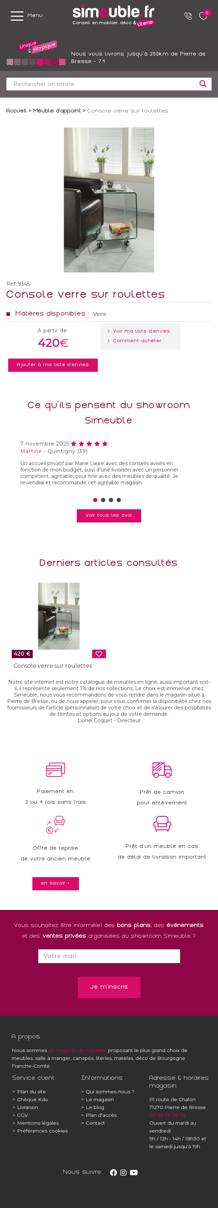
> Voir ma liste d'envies (140, 331)
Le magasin (97, 1099)
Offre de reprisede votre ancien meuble (56, 854)
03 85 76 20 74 (167, 1115)
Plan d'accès (99, 1115)
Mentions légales (35, 1123)
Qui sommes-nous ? (107, 1091)
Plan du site (29, 1091)
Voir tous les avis (109, 515)
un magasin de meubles (77, 1050)
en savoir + (55, 883)
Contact (93, 1123)
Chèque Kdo (30, 1099)
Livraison (25, 1107)
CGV (20, 1115)
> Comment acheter (135, 341)
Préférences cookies (40, 1131)
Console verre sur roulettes (53, 665)
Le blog (92, 1107)
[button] (95, 500)
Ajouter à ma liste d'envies (53, 365)
